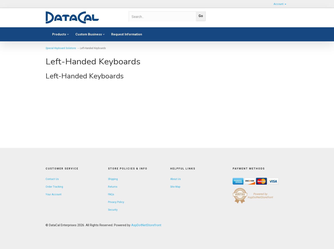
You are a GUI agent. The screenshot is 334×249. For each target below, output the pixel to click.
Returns (112, 186)
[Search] (161, 17)
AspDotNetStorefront (146, 225)
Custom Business (90, 34)
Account (280, 4)
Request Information (126, 34)
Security (113, 209)
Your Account (54, 194)
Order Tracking (54, 186)
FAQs (111, 194)
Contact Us (52, 179)
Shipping (113, 179)
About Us (175, 179)
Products (60, 34)
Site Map (175, 186)
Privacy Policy (116, 202)
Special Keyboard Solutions (61, 48)
